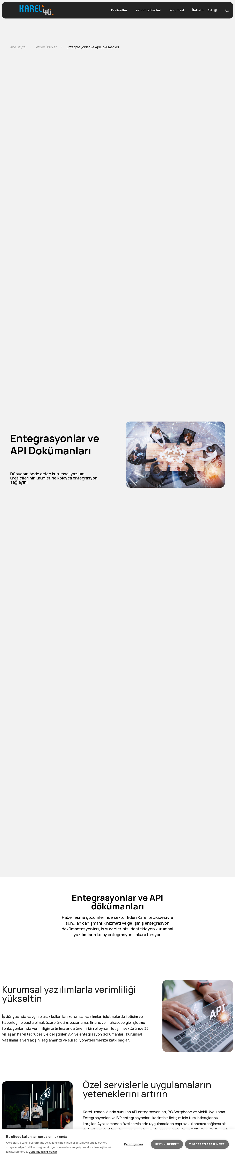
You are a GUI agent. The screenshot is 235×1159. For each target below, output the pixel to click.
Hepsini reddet (167, 1144)
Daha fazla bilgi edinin (43, 1151)
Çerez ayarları (133, 1144)
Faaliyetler (119, 10)
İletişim (198, 10)
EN (212, 10)
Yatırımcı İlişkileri (148, 10)
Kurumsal (176, 10)
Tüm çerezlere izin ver (207, 1144)
